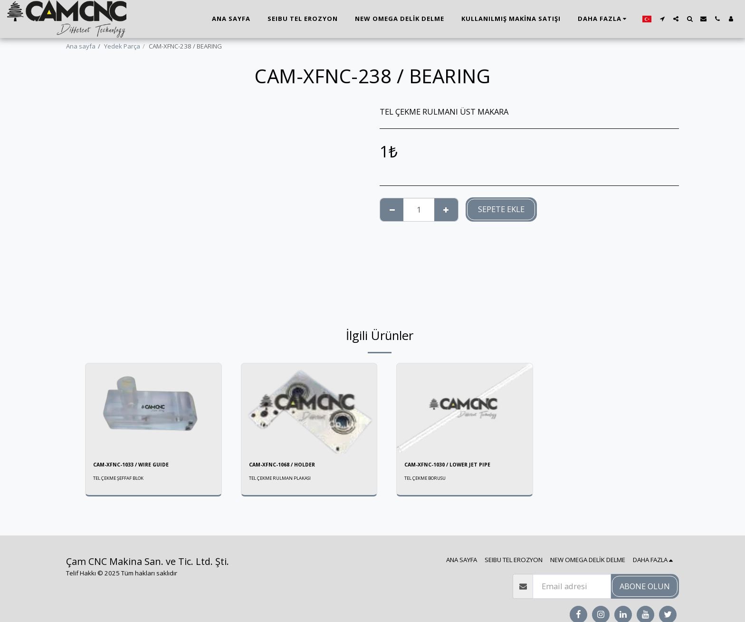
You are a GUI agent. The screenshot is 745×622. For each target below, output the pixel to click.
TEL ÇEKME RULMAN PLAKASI (284, 479)
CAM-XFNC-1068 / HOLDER (290, 465)
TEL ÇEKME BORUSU (429, 479)
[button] (662, 19)
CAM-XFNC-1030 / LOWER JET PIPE (456, 465)
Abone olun (645, 586)
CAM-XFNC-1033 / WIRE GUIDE (139, 465)
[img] (153, 408)
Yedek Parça (122, 46)
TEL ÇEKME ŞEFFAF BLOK (123, 479)
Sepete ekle (501, 209)
